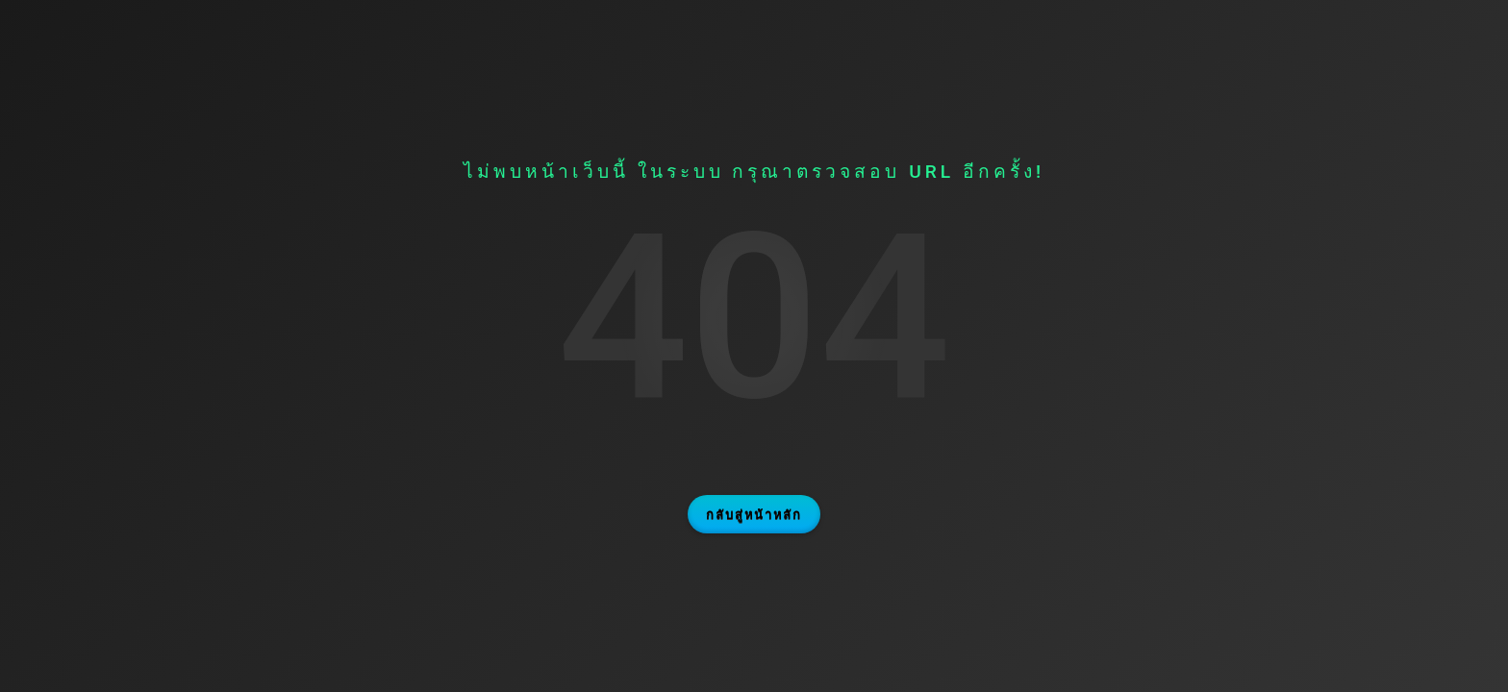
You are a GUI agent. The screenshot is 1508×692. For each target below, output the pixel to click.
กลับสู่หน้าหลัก (754, 514)
